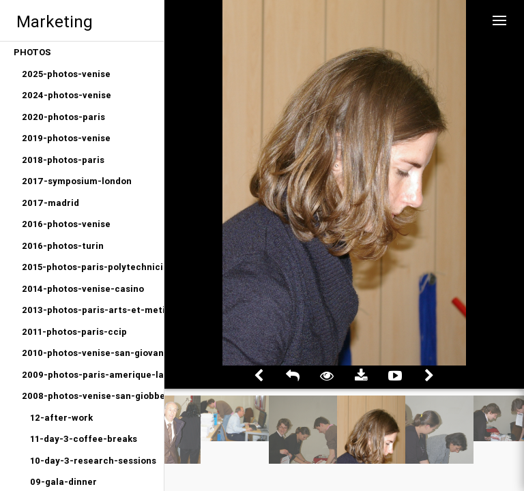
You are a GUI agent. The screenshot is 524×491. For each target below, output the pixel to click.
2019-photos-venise (66, 138)
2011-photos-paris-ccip (74, 332)
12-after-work (61, 417)
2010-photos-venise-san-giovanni (93, 353)
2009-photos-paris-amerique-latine (93, 375)
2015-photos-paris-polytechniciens (93, 267)
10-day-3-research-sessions (93, 460)
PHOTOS (32, 52)
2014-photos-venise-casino (83, 289)
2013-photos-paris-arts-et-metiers (93, 310)
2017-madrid (50, 203)
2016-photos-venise (66, 224)
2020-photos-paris (63, 117)
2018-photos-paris (63, 160)
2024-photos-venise (66, 95)
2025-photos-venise (66, 74)
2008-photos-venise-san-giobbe (93, 396)
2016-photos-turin (63, 246)
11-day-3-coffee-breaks (83, 439)
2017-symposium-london (77, 181)
